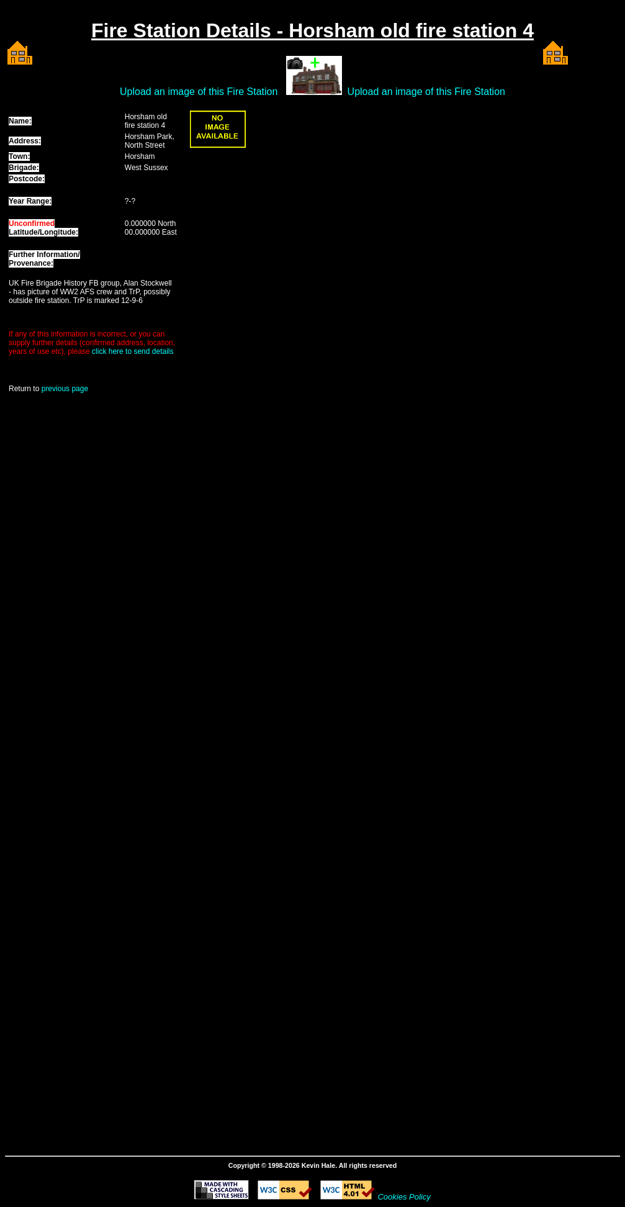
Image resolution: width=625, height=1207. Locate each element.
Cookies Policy (403, 1196)
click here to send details (132, 351)
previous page (65, 388)
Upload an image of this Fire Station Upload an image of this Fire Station (312, 91)
